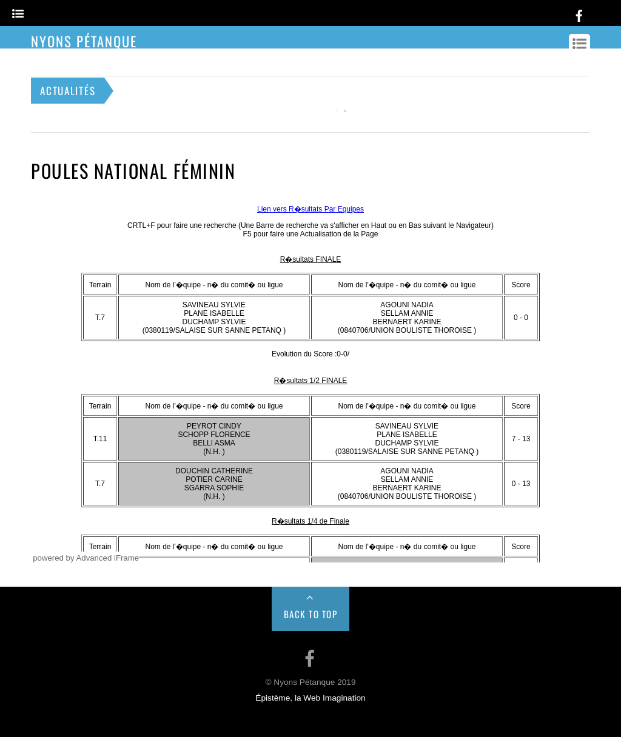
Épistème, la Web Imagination (310, 697)
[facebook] (579, 13)
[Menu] (18, 14)
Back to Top (311, 614)
